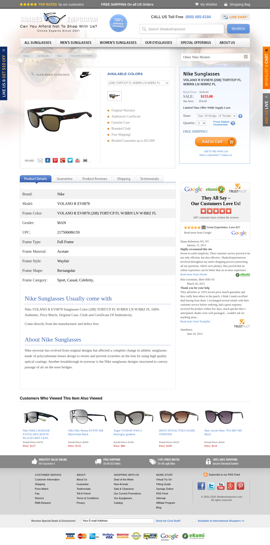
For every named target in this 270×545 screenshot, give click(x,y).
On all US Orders (127, 4)
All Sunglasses (37, 43)
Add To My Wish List (216, 151)
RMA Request (43, 502)
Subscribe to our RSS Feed (224, 474)
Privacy (81, 502)
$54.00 (203, 101)
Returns (39, 498)
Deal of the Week (123, 479)
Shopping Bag (240, 4)
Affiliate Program (165, 502)
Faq (37, 493)
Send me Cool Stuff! (168, 520)
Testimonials (84, 488)
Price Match (41, 488)
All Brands (43, 55)
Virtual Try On (164, 479)
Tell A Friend (84, 493)
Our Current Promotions (127, 493)
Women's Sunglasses (118, 43)
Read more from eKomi (193, 274)
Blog (158, 507)
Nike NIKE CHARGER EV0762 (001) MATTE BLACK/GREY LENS (36, 434)
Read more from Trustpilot (195, 321)
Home (26, 55)
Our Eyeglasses (158, 43)
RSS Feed (162, 493)
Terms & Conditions (88, 498)
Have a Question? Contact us (215, 155)
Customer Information (47, 479)
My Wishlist (208, 4)
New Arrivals (121, 484)
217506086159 (68, 232)
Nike (59, 55)
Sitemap (160, 498)
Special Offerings (196, 43)
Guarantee (83, 484)
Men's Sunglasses (75, 43)
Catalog (118, 502)
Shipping (40, 484)
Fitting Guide (163, 484)
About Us (227, 43)
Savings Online (164, 488)
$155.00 (207, 96)
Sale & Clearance (124, 488)
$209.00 (204, 92)
